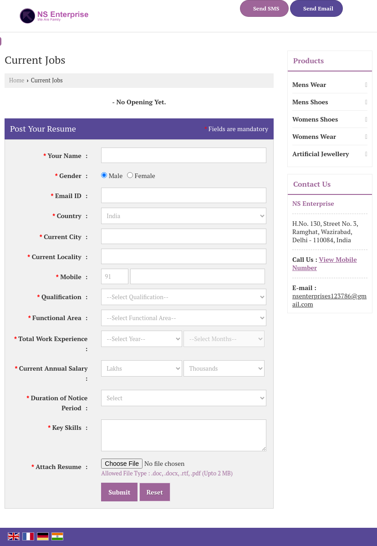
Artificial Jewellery (320, 153)
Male (111, 175)
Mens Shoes (310, 101)
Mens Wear (309, 84)
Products (308, 61)
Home (16, 80)
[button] (324, 263)
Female (141, 175)
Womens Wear (314, 136)
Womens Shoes (315, 119)
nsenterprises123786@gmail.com (329, 299)
